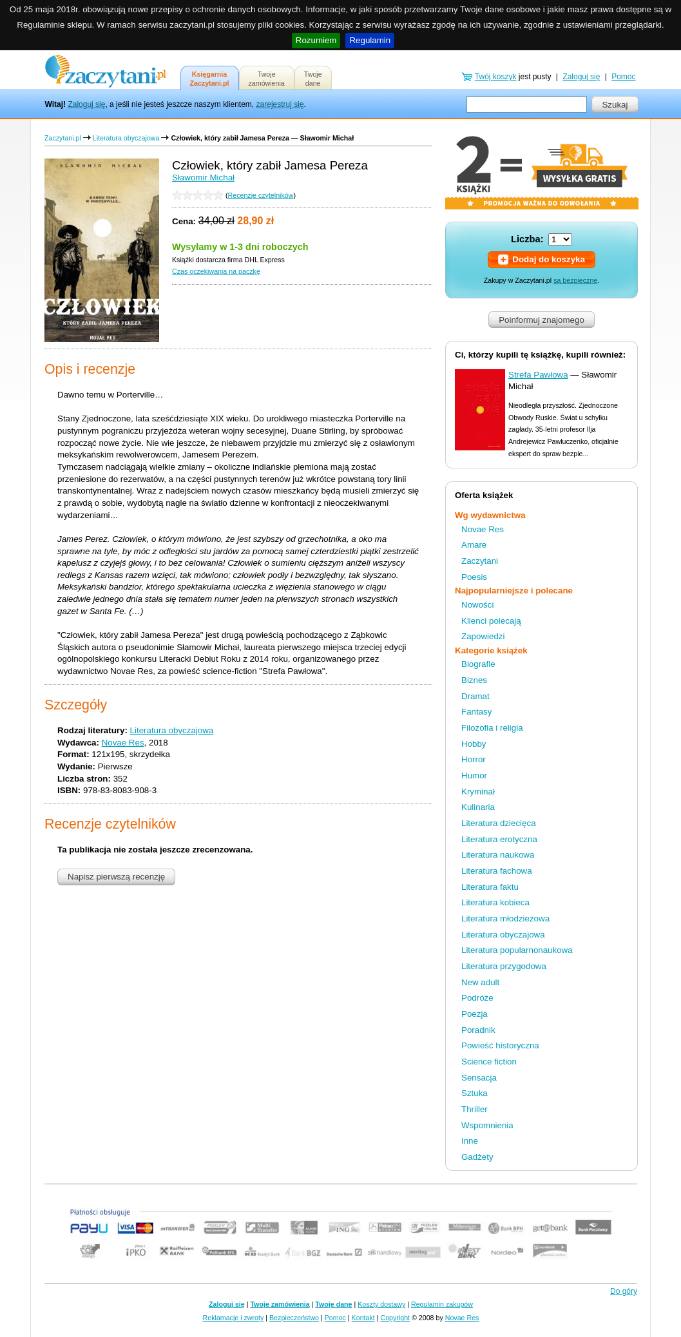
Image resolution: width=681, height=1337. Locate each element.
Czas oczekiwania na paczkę (216, 271)
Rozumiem (316, 40)
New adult (480, 982)
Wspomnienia (487, 1125)
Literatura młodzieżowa (505, 918)
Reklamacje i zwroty (233, 1318)
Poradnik (478, 1030)
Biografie (478, 664)
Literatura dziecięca (498, 823)
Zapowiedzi (482, 636)
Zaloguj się (86, 104)
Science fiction (489, 1061)
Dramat (475, 696)
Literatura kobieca (495, 902)
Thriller (474, 1109)
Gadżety (477, 1157)
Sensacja (479, 1077)
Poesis (474, 577)
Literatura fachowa (496, 871)
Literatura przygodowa (503, 966)
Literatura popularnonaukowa (517, 950)
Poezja (474, 1014)
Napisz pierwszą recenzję (116, 876)
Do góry (623, 1291)
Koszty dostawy (381, 1304)
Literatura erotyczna (499, 839)
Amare (473, 545)
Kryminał (478, 791)
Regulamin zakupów (442, 1304)
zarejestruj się (280, 104)
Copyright (395, 1318)
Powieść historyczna (500, 1045)
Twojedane (313, 78)
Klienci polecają (491, 621)
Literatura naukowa (497, 855)
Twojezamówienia (267, 78)
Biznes (474, 680)
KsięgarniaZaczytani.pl (209, 78)
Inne (469, 1141)
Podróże (477, 998)
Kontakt (363, 1318)
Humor (474, 775)
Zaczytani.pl (62, 138)
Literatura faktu (490, 887)
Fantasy (476, 712)
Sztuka (474, 1093)
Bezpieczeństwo (294, 1318)
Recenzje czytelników (261, 195)
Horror (473, 759)
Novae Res (123, 742)
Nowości (477, 605)
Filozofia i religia (492, 728)
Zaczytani (479, 561)
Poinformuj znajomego (541, 320)
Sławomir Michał (203, 177)
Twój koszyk (496, 76)
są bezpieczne (575, 280)
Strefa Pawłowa (538, 375)
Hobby (473, 744)
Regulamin (369, 40)
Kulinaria (478, 807)
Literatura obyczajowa (126, 138)
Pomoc (623, 76)
